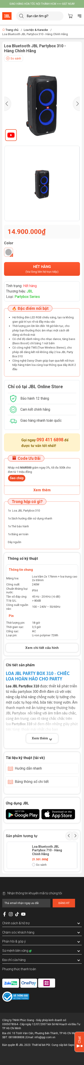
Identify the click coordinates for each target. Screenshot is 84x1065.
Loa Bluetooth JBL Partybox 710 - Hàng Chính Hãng (47, 850)
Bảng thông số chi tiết (32, 781)
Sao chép (17, 478)
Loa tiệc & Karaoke (36, 30)
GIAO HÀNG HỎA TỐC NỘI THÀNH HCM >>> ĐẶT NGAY (42, 3)
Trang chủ (10, 30)
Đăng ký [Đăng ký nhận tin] (63, 903)
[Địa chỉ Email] (26, 903)
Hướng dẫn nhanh (28, 768)
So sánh (13, 58)
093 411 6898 (50, 439)
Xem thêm (42, 738)
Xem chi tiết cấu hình (42, 648)
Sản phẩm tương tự (21, 836)
